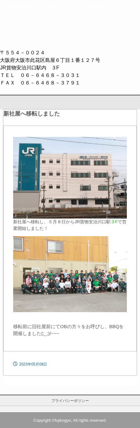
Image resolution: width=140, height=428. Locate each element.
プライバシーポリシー (70, 400)
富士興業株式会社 (70, 28)
